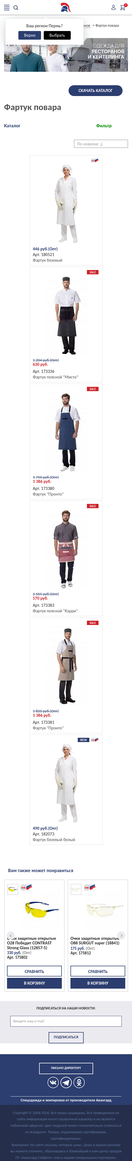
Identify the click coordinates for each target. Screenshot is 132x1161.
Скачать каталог (96, 90)
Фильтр (104, 126)
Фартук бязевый (48, 260)
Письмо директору (66, 1068)
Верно (29, 35)
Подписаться (66, 1037)
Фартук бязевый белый (54, 839)
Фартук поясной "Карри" (55, 610)
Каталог (12, 126)
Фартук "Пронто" (48, 494)
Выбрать (57, 35)
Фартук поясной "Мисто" (55, 377)
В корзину (34, 983)
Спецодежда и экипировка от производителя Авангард (66, 1100)
